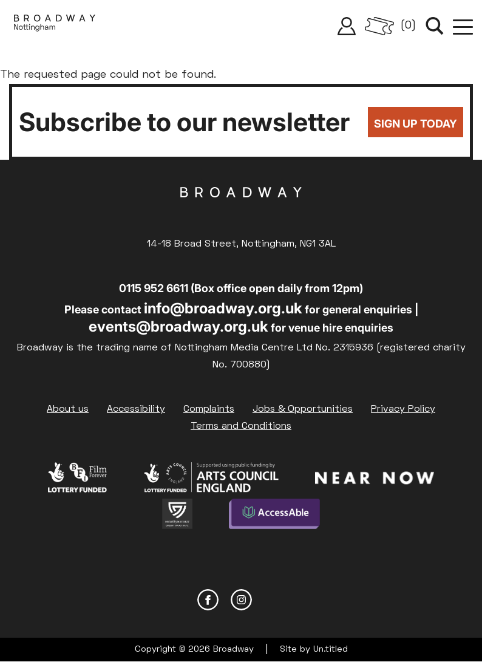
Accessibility (136, 409)
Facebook (208, 599)
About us (68, 409)
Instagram (241, 599)
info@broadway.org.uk (223, 308)
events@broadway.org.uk (178, 326)
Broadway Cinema (241, 211)
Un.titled (330, 649)
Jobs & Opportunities (303, 409)
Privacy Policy (403, 409)
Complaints (208, 409)
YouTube (274, 599)
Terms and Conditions (241, 426)
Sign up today (415, 123)
